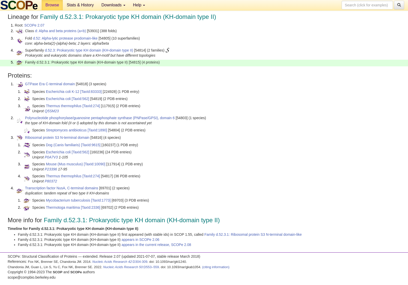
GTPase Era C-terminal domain (50, 84)
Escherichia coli (58, 99)
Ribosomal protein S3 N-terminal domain (57, 137)
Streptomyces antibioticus (66, 130)
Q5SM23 (52, 111)
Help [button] (139, 5)
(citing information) (216, 267)
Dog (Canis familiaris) (63, 145)
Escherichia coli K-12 (62, 92)
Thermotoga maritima (63, 207)
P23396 (51, 169)
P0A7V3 (51, 157)
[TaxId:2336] (90, 207)
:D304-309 (120, 262)
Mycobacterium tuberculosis (68, 200)
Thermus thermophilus (63, 106)
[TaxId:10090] (94, 164)
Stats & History (80, 5)
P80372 (51, 181)
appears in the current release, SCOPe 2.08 (156, 245)
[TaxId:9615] (90, 145)
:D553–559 (131, 267)
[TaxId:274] (91, 106)
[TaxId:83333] (91, 92)
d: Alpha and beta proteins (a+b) (60, 31)
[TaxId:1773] (101, 200)
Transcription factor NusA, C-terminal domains (61, 188)
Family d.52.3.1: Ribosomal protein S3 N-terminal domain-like (253, 234)
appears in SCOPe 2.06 (140, 240)
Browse (52, 5)
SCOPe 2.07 (34, 25)
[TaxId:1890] (97, 130)
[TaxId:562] (80, 99)
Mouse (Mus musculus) (64, 164)
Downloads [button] (113, 5)
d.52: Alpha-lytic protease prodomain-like (65, 38)
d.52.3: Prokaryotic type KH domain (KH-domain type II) (89, 50)
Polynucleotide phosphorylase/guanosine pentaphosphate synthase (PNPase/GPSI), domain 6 (100, 118)
